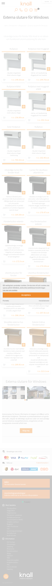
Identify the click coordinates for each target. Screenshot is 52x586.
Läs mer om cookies (10, 290)
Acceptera (26, 295)
